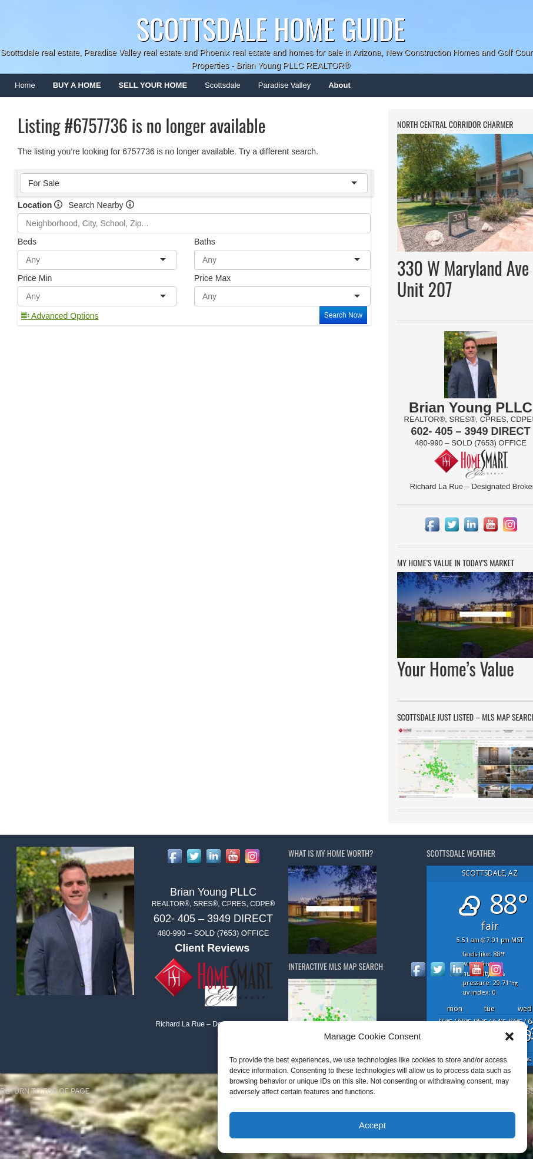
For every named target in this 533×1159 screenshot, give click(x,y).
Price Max (212, 278)
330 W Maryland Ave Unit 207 (463, 278)
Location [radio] (40, 205)
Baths (204, 241)
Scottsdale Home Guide (270, 28)
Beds (27, 241)
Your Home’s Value (455, 668)
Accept (372, 1125)
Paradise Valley (280, 89)
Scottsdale (218, 89)
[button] (509, 1036)
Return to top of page (45, 1091)
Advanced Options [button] (60, 316)
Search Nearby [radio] (101, 205)
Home (25, 85)
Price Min (35, 278)
